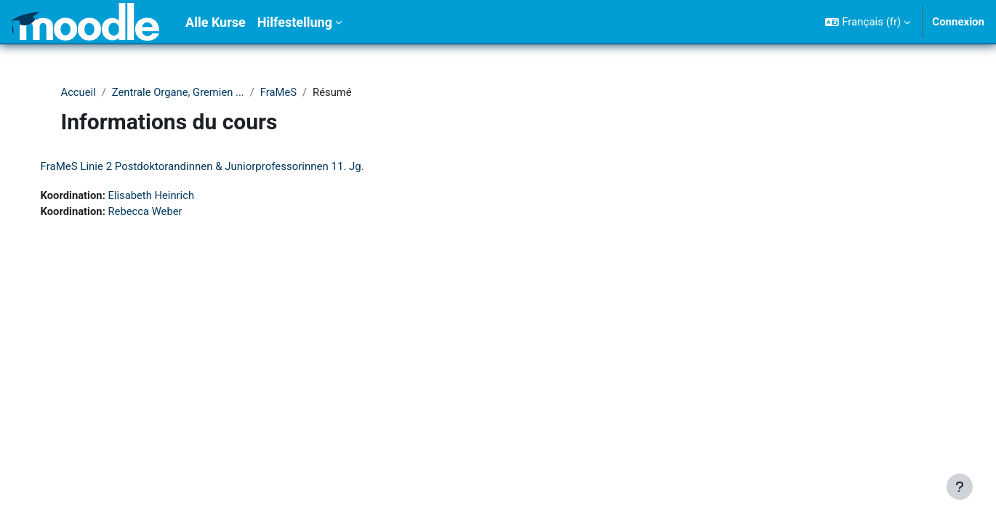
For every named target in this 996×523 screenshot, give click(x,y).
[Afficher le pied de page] (960, 487)
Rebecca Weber (161, 212)
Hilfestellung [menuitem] (294, 22)
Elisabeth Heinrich (167, 196)
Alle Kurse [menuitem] (215, 22)
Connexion (958, 21)
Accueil (79, 92)
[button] (868, 22)
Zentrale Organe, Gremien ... (180, 92)
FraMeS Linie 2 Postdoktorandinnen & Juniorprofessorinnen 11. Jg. (217, 167)
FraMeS (281, 92)
